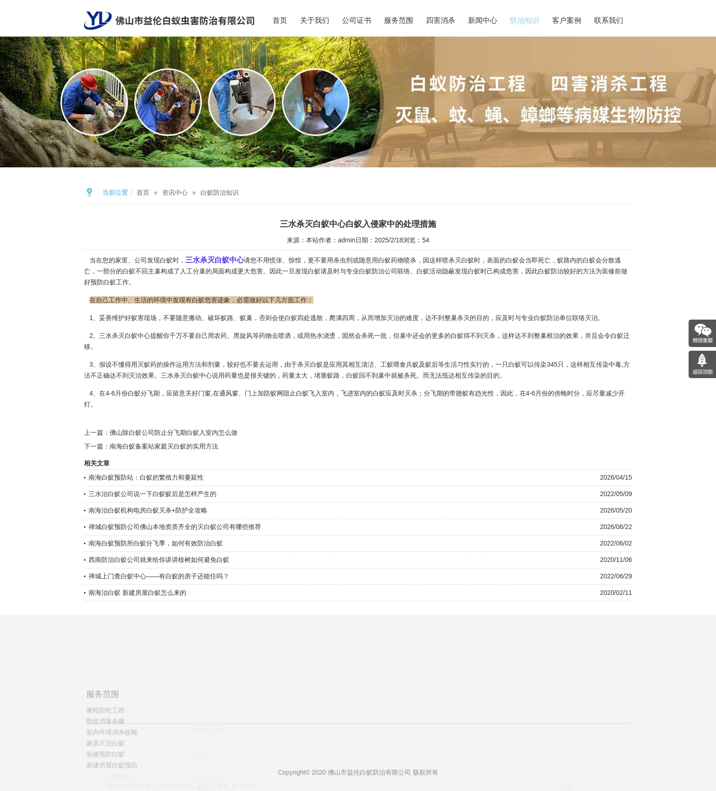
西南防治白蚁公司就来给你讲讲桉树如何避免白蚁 (159, 559)
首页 (280, 20)
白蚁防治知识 (219, 192)
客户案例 (566, 20)
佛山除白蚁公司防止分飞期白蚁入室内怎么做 (173, 432)
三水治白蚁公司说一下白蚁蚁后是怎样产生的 (152, 493)
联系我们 (608, 20)
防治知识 (524, 20)
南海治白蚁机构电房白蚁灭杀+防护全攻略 (148, 510)
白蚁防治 (546, 317)
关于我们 (314, 20)
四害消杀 (440, 20)
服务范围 (398, 20)
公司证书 (356, 20)
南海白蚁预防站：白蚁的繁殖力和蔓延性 (146, 477)
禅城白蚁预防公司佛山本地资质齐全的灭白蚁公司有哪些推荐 (175, 526)
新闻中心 (482, 20)
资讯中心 (175, 192)
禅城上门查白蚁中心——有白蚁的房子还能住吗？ (159, 576)
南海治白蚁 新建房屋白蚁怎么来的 (137, 592)
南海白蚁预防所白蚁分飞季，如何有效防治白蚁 (156, 543)
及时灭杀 (404, 393)
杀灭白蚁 (310, 364)
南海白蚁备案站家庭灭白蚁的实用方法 (164, 446)
